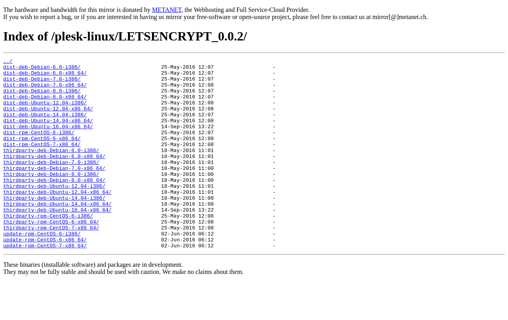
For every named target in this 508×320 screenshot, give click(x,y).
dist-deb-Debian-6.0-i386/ (42, 69)
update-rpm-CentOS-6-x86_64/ (45, 276)
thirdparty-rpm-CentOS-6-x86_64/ (51, 254)
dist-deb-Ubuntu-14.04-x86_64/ (48, 133)
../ (7, 62)
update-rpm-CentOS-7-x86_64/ (45, 283)
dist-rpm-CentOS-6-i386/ (38, 147)
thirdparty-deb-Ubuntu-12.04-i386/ (54, 212)
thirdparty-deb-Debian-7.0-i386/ (51, 183)
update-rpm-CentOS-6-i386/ (42, 269)
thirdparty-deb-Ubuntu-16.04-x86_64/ (57, 240)
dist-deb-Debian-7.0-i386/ (42, 83)
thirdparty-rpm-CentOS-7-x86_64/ (51, 262)
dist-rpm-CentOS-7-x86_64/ (42, 162)
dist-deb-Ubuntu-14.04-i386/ (45, 126)
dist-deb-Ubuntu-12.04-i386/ (45, 112)
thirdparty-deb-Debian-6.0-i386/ (51, 169)
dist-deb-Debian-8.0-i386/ (42, 97)
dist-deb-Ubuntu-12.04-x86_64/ (48, 119)
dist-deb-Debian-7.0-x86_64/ (45, 90)
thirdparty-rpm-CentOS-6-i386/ (48, 247)
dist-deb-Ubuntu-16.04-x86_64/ (48, 140)
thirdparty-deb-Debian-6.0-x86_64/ (54, 176)
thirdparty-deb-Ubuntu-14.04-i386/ (54, 226)
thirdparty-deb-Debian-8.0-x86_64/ (54, 204)
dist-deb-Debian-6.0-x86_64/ (45, 76)
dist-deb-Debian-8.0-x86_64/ (45, 104)
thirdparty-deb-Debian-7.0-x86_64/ (54, 190)
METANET (166, 9)
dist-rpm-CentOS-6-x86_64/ (42, 154)
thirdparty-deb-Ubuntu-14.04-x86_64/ (57, 233)
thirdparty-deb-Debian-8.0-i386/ (51, 197)
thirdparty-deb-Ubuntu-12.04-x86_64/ (57, 219)
